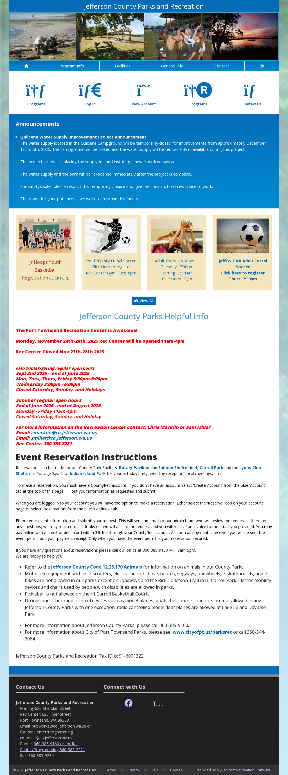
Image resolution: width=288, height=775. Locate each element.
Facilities (122, 66)
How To (176, 769)
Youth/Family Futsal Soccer (111, 260)
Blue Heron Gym (177, 278)
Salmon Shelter (173, 467)
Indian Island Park (88, 473)
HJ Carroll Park (208, 467)
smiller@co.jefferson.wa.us (61, 438)
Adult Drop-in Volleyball (177, 260)
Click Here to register (111, 266)
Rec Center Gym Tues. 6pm (111, 273)
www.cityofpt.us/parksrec (202, 632)
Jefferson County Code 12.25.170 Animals (96, 567)
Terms (110, 769)
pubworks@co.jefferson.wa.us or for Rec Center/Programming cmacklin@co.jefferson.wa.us (55, 731)
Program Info (71, 66)
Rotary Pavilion (134, 467)
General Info (172, 66)
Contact (221, 66)
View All (144, 300)
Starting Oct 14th (177, 273)
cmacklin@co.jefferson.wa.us (64, 432)
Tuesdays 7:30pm (177, 266)
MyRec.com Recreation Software (244, 769)
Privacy (133, 769)
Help (155, 769)
